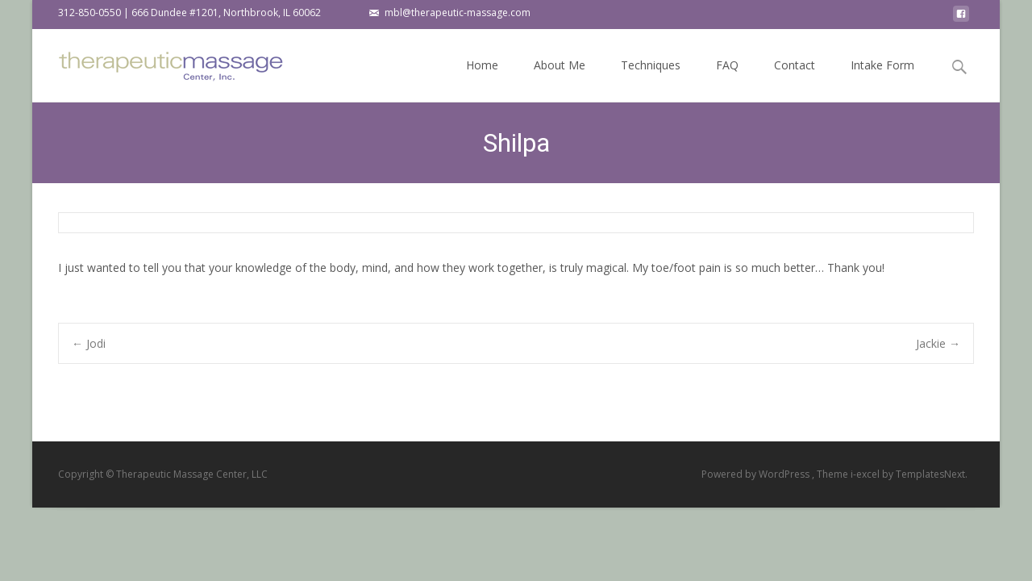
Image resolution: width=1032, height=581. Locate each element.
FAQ (727, 79)
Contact (794, 79)
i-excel (866, 474)
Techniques (650, 79)
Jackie (938, 343)
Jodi (89, 343)
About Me (559, 79)
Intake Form (882, 79)
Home (482, 79)
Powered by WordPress (756, 474)
